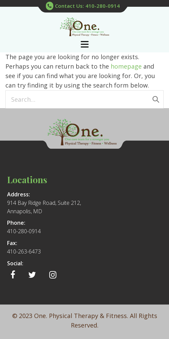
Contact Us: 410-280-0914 (83, 6)
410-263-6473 (24, 251)
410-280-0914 (24, 231)
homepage (126, 66)
